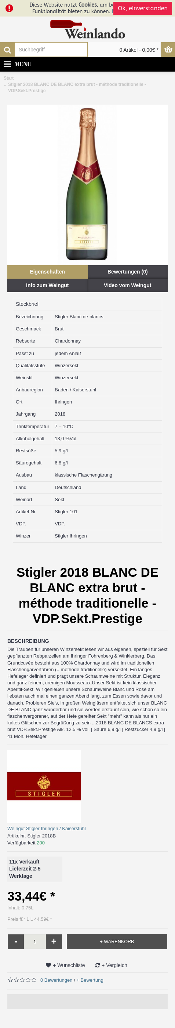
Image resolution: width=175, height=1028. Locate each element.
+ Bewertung (89, 980)
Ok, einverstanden (143, 8)
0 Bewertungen (56, 980)
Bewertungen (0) (127, 272)
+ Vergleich (114, 965)
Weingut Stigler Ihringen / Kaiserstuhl (46, 828)
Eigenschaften (47, 272)
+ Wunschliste (69, 965)
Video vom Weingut (127, 285)
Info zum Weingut (47, 285)
